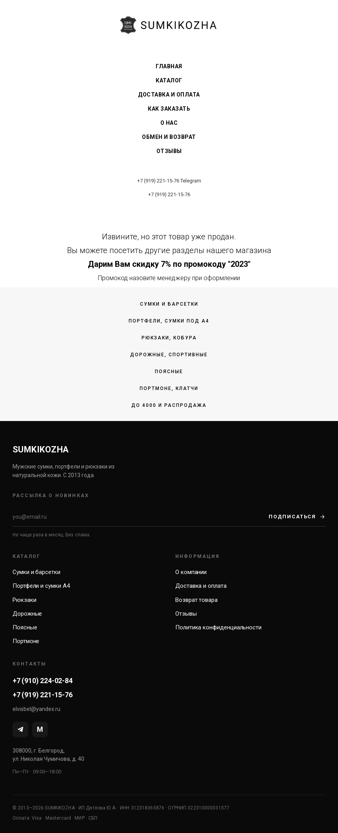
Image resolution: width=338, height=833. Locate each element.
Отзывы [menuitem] (169, 151)
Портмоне (26, 641)
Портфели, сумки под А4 (169, 321)
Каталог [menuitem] (169, 80)
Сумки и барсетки (169, 304)
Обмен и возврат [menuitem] (169, 137)
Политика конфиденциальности (218, 627)
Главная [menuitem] (169, 66)
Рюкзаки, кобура (169, 338)
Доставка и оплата (201, 585)
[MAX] (40, 729)
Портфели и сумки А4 (41, 585)
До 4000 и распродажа (169, 405)
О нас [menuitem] (169, 123)
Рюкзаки (24, 599)
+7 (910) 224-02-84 (43, 680)
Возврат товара (196, 599)
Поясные (169, 371)
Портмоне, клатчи (169, 388)
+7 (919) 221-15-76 (158, 181)
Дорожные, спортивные (169, 354)
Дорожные (27, 613)
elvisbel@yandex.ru (36, 709)
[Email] (141, 516)
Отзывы (186, 613)
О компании (191, 572)
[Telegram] (20, 729)
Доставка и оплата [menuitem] (169, 94)
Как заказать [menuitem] (169, 109)
